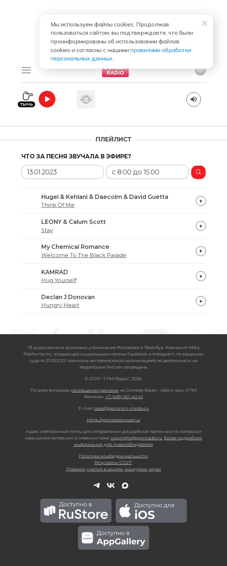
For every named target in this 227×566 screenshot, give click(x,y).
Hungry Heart (60, 305)
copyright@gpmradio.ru (136, 438)
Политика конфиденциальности (113, 456)
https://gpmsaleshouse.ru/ (113, 419)
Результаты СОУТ (113, 462)
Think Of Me (58, 205)
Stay (47, 230)
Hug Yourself (58, 280)
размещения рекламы (95, 390)
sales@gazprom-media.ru (121, 408)
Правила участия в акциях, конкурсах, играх (113, 469)
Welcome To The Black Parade (83, 255)
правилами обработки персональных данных (94, 50)
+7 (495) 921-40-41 (124, 396)
